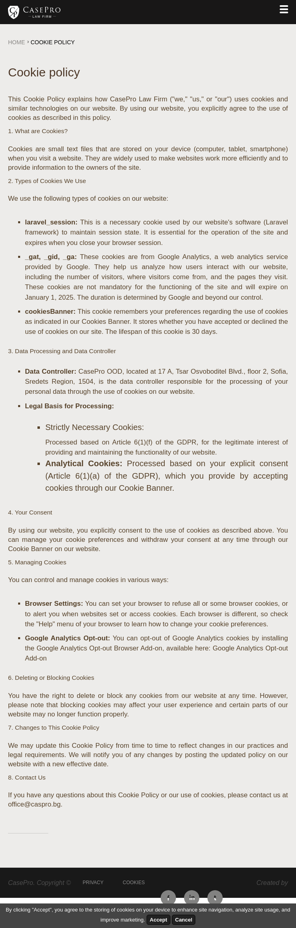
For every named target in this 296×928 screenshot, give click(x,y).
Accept (158, 920)
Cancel (184, 920)
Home (16, 42)
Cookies (134, 882)
